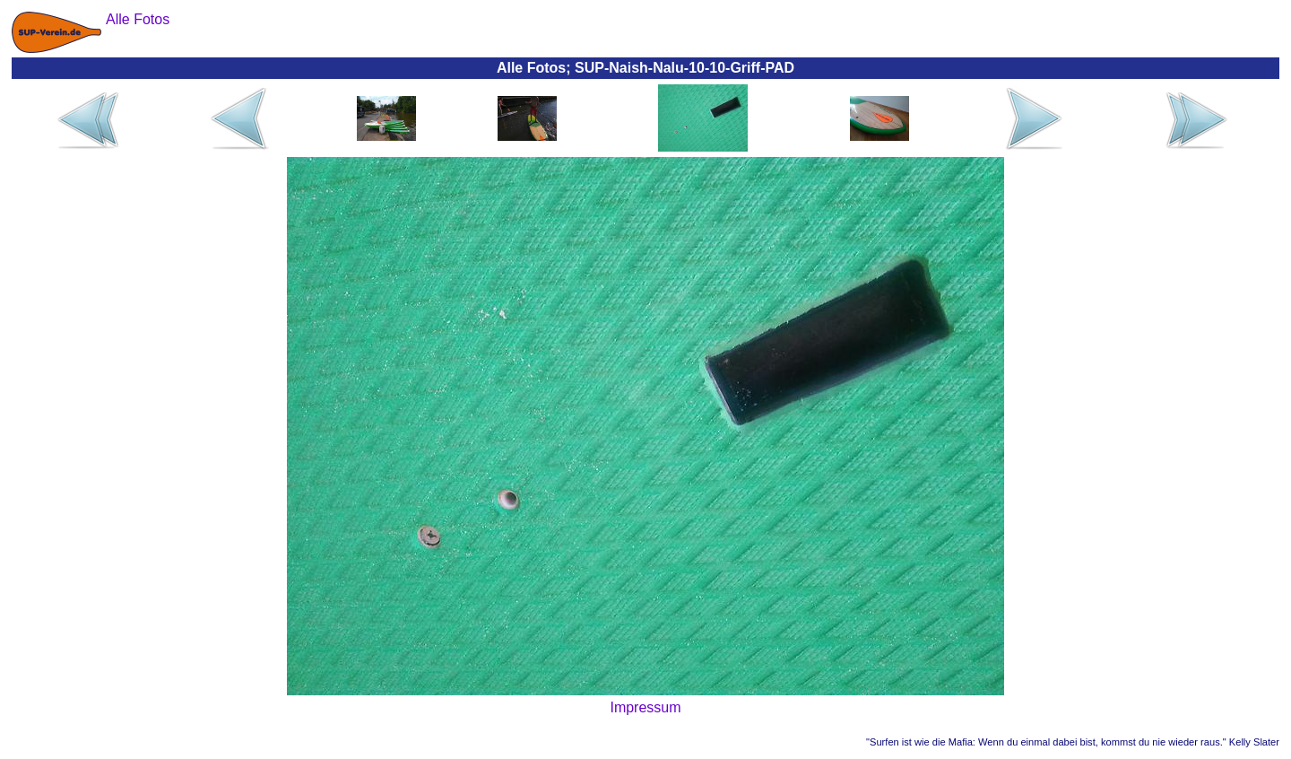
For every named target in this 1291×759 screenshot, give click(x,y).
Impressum (645, 707)
